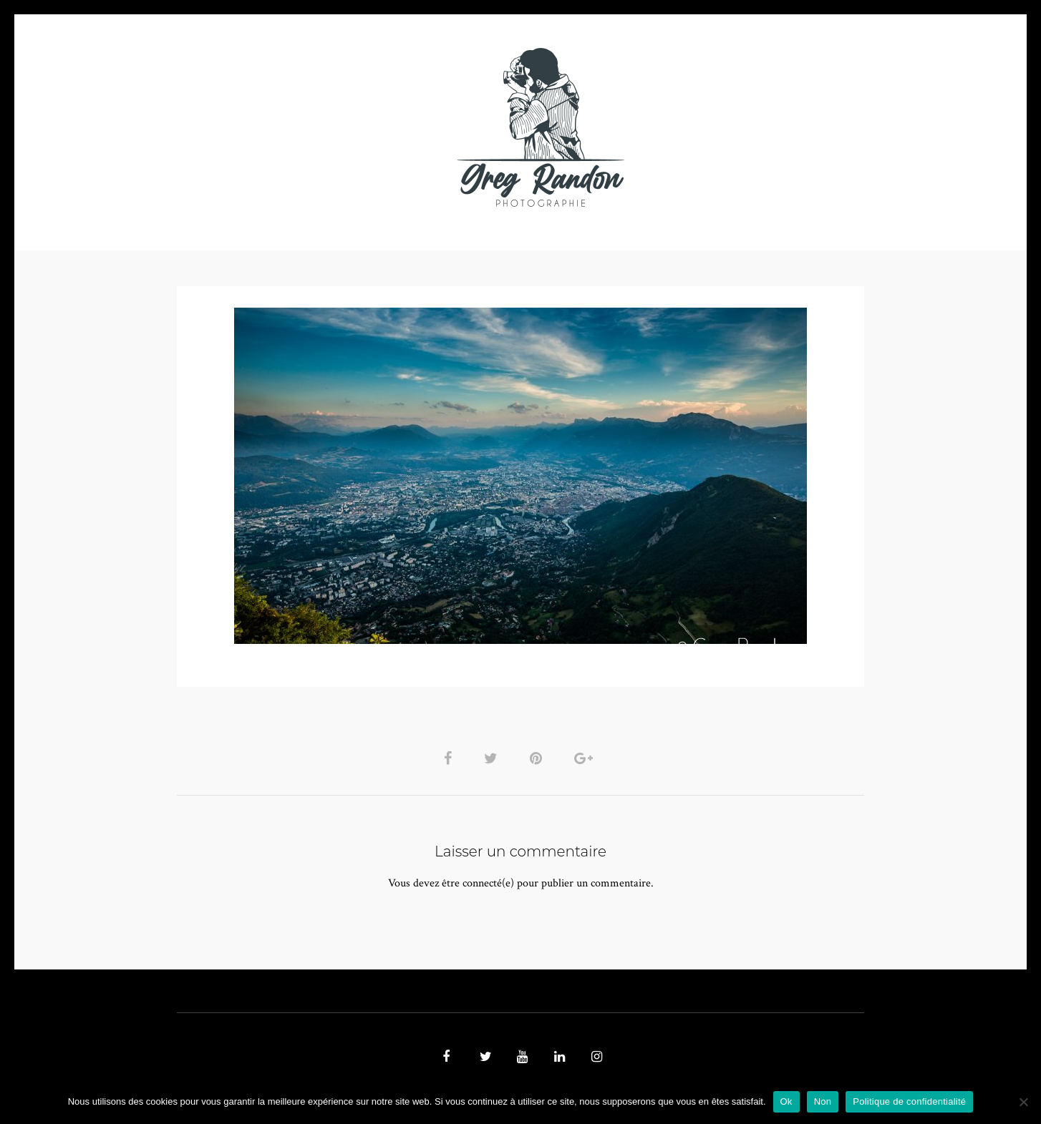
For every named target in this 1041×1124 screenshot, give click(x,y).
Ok (786, 1101)
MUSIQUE (407, 127)
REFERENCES (768, 127)
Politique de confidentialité (909, 1101)
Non (823, 1101)
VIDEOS (338, 127)
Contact (686, 127)
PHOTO (268, 127)
